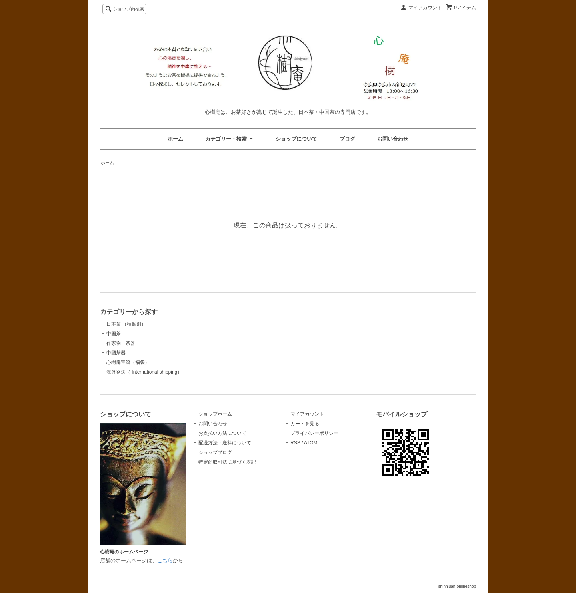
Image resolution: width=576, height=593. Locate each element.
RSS (295, 443)
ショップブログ (215, 452)
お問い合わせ (392, 139)
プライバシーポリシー (314, 433)
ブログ (347, 139)
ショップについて (296, 139)
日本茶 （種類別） (126, 324)
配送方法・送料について (224, 443)
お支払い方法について (222, 433)
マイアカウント (425, 7)
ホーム (175, 139)
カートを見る (304, 423)
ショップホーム (215, 414)
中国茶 (113, 333)
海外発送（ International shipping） (144, 372)
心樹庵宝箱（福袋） (128, 362)
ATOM (311, 443)
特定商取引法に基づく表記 (227, 462)
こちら (165, 560)
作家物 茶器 (120, 343)
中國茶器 (116, 353)
